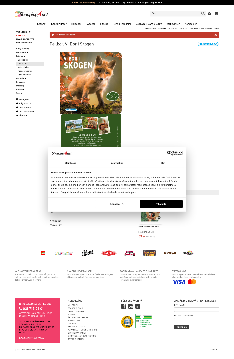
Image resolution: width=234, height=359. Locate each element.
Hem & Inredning (122, 24)
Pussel (20, 86)
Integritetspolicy (77, 327)
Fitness (104, 24)
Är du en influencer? (78, 317)
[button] (216, 13)
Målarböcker (23, 67)
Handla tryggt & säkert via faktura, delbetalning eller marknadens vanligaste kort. (195, 277)
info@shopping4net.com (31, 338)
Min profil (73, 305)
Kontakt (72, 314)
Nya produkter (25, 39)
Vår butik (21, 115)
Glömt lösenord (76, 311)
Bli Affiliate (74, 321)
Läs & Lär (194, 28)
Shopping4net (151, 28)
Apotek (91, 24)
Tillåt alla (161, 204)
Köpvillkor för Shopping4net (83, 330)
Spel (19, 93)
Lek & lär (21, 78)
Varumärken (173, 24)
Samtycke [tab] (70, 163)
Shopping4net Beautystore (82, 336)
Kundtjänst (22, 99)
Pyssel (20, 89)
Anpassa (116, 204)
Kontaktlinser (59, 24)
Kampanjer (191, 24)
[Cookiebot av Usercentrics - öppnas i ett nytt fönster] (169, 153)
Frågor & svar (23, 103)
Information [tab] (117, 163)
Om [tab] (163, 163)
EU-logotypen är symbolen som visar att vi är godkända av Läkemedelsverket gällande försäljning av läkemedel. (143, 275)
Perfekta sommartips (84, 2)
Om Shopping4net (77, 333)
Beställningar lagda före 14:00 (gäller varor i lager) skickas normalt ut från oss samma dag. (90, 274)
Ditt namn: (179, 305)
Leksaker (21, 82)
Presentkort (24, 42)
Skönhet (41, 24)
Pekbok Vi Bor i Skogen (210, 28)
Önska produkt (24, 107)
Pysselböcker (24, 74)
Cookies (72, 324)
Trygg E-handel (76, 339)
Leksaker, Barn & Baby (149, 24)
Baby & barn (23, 48)
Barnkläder (22, 52)
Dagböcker (23, 60)
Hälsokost (77, 24)
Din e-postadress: (183, 316)
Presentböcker (25, 71)
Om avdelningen (25, 111)
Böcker (184, 28)
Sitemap (42, 350)
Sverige (214, 350)
